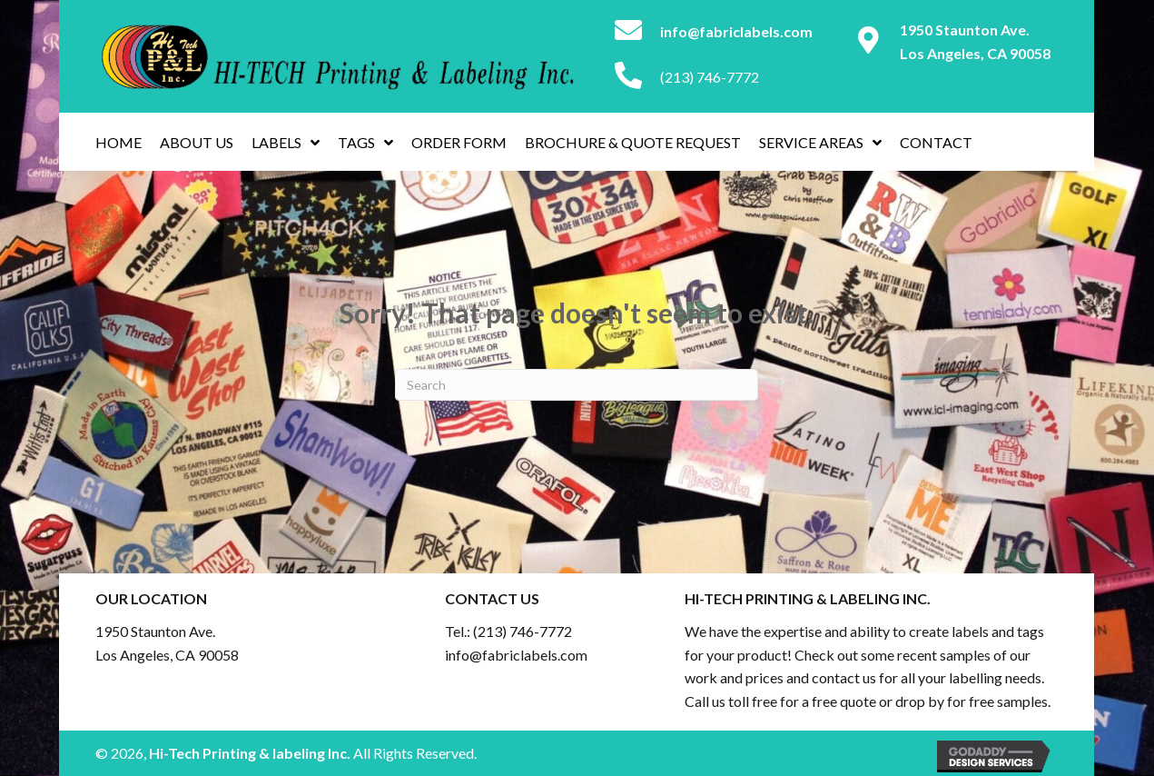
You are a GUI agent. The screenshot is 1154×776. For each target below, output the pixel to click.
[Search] (576, 385)
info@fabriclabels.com (516, 654)
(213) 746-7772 (709, 76)
